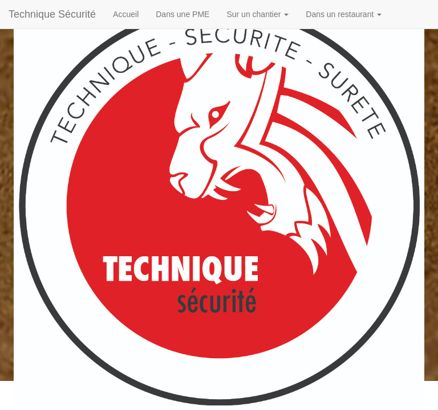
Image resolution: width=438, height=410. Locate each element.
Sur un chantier (257, 14)
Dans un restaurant (344, 14)
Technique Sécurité (52, 14)
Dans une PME (182, 14)
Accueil (126, 14)
